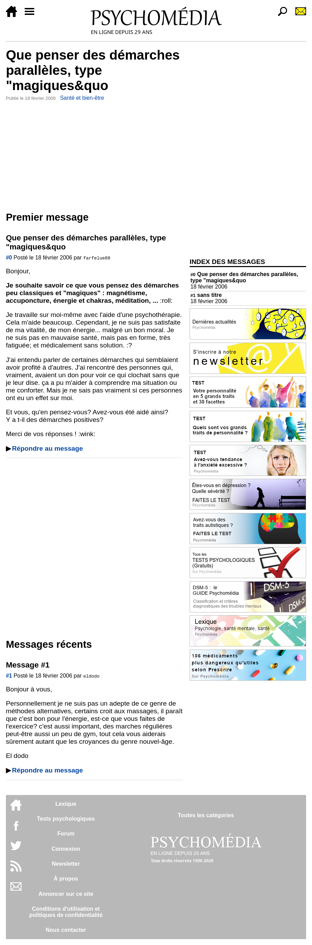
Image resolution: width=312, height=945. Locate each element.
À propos (66, 879)
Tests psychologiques (66, 819)
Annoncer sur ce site (65, 894)
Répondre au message (47, 448)
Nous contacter (66, 930)
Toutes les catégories (205, 815)
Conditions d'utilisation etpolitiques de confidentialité (66, 912)
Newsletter (66, 864)
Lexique (65, 804)
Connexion (66, 849)
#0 (9, 257)
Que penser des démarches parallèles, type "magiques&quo (244, 277)
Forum (66, 834)
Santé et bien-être (82, 98)
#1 (9, 676)
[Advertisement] (94, 154)
